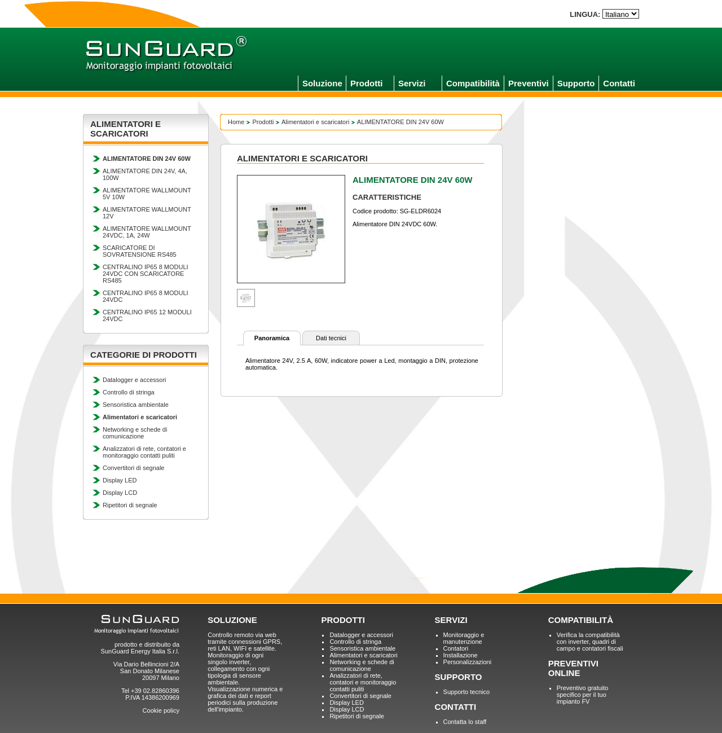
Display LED (120, 480)
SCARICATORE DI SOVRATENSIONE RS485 (140, 251)
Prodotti (366, 83)
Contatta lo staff (465, 721)
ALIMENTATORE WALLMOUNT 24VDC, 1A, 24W (147, 232)
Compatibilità (473, 83)
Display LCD (120, 492)
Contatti (619, 83)
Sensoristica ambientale (136, 404)
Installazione (460, 655)
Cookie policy (161, 710)
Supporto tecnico (466, 691)
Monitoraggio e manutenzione (464, 638)
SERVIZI (451, 620)
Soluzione (322, 83)
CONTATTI (456, 707)
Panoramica (271, 338)
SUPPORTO (458, 677)
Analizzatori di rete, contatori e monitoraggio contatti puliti (144, 452)
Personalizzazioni (467, 662)
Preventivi (528, 83)
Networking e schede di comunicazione (135, 433)
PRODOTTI (343, 620)
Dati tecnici (331, 338)
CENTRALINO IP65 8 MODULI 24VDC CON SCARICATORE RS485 (145, 274)
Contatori (456, 648)
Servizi (411, 83)
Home (236, 121)
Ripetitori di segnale (130, 505)
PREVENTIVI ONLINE (573, 668)
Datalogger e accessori (134, 379)
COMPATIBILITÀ (580, 620)
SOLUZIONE (232, 620)
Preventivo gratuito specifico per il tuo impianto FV (583, 694)
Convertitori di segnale (133, 467)
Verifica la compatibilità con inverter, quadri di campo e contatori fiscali (590, 641)
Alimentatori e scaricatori (315, 121)
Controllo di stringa (129, 392)
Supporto (576, 83)
